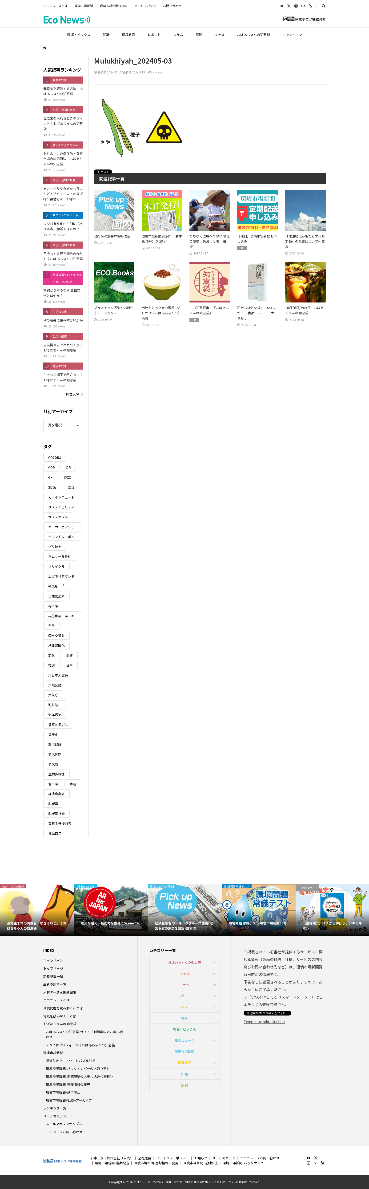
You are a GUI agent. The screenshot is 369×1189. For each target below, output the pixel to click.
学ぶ (184, 1006)
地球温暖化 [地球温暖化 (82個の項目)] (56, 645)
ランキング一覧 (54, 1108)
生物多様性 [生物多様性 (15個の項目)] (56, 774)
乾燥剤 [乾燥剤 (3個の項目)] (53, 586)
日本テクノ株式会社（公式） (112, 1158)
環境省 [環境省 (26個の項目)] (53, 764)
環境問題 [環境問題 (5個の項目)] (54, 754)
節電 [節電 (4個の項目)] (72, 784)
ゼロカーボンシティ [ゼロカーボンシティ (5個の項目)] (61, 527)
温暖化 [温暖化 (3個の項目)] (53, 734)
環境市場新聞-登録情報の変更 (68, 1084)
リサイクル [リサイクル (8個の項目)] (56, 566)
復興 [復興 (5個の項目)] (51, 665)
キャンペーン (292, 34)
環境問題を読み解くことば (63, 1008)
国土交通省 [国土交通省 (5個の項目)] (56, 635)
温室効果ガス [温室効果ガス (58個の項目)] (58, 724)
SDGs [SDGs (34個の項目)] (52, 487)
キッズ (220, 34)
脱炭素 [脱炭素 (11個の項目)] (53, 803)
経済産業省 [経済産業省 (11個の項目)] (56, 793)
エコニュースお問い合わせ (63, 1131)
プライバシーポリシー (172, 1158)
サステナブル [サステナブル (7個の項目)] (58, 517)
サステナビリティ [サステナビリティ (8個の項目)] (61, 507)
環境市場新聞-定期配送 (112, 1163)
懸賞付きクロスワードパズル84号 (71, 1060)
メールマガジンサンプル (64, 1123)
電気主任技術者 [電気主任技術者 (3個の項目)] (59, 823)
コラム (178, 34)
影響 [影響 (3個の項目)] (69, 655)
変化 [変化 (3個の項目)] (51, 655)
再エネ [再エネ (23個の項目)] (53, 606)
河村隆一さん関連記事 (59, 992)
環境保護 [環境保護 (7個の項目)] (54, 744)
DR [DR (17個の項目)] (68, 467)
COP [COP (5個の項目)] (51, 467)
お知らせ (200, 1158)
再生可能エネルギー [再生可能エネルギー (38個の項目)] (61, 616)
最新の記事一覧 (54, 984)
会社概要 (144, 1158)
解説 (199, 34)
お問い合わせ (172, 6)
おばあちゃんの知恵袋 (253, 34)
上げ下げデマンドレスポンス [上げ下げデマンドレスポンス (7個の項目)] (61, 577)
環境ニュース (184, 1040)
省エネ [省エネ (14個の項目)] (53, 784)
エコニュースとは (55, 6)
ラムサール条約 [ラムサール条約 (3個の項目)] (59, 556)
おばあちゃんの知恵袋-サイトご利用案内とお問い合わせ (84, 1034)
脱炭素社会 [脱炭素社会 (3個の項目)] (56, 813)
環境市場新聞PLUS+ (114, 6)
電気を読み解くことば (59, 1016)
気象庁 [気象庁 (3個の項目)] (53, 695)
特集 (184, 1018)
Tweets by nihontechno (264, 1021)
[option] (37, 910)
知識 (106, 34)
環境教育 (128, 34)
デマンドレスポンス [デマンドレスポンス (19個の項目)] (61, 537)
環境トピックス (78, 34)
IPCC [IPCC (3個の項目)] (67, 477)
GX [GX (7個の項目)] (50, 477)
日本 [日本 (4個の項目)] (69, 665)
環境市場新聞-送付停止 (63, 1092)
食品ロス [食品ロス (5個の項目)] (54, 833)
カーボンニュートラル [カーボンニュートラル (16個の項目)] (61, 498)
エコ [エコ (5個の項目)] (71, 487)
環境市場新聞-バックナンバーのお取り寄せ (78, 1068)
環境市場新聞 (84, 6)
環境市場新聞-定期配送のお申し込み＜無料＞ (79, 1076)
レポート (154, 34)
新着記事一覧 (53, 976)
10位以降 (72, 394)
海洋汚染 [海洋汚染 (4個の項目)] (54, 714)
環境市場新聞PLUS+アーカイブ (69, 1100)
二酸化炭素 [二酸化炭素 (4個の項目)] (56, 596)
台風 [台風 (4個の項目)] (51, 625)
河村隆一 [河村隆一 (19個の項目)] (54, 704)
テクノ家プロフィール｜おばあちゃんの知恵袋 (80, 1045)
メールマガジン (145, 6)
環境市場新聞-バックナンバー (245, 1163)
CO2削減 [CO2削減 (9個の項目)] (54, 457)
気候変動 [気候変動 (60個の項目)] (54, 685)
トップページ (53, 968)
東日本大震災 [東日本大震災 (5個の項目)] (58, 675)
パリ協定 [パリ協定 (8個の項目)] (54, 546)
